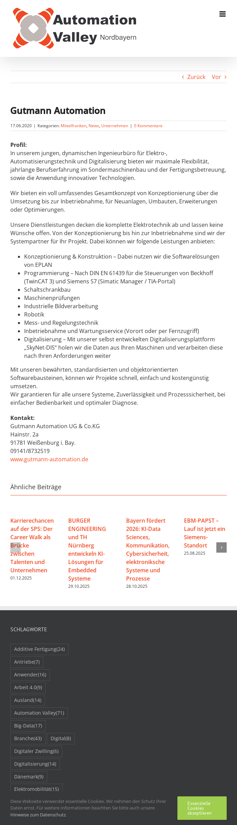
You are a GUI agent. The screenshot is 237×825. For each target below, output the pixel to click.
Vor (216, 77)
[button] (15, 547)
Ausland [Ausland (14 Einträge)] (27, 700)
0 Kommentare (148, 126)
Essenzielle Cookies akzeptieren (199, 808)
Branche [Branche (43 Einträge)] (28, 738)
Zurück (196, 77)
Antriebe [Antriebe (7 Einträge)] (27, 662)
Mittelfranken (73, 126)
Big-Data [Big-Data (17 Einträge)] (28, 726)
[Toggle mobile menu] (223, 14)
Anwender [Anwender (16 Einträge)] (30, 675)
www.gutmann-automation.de (49, 459)
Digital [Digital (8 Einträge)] (61, 738)
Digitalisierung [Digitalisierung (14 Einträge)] (35, 764)
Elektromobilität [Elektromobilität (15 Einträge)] (36, 789)
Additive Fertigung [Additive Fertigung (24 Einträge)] (39, 649)
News (94, 126)
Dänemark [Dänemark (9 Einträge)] (28, 777)
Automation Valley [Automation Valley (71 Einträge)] (39, 713)
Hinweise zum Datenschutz (38, 815)
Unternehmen (114, 126)
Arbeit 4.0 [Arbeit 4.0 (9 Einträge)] (28, 687)
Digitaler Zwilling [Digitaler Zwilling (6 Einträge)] (36, 751)
